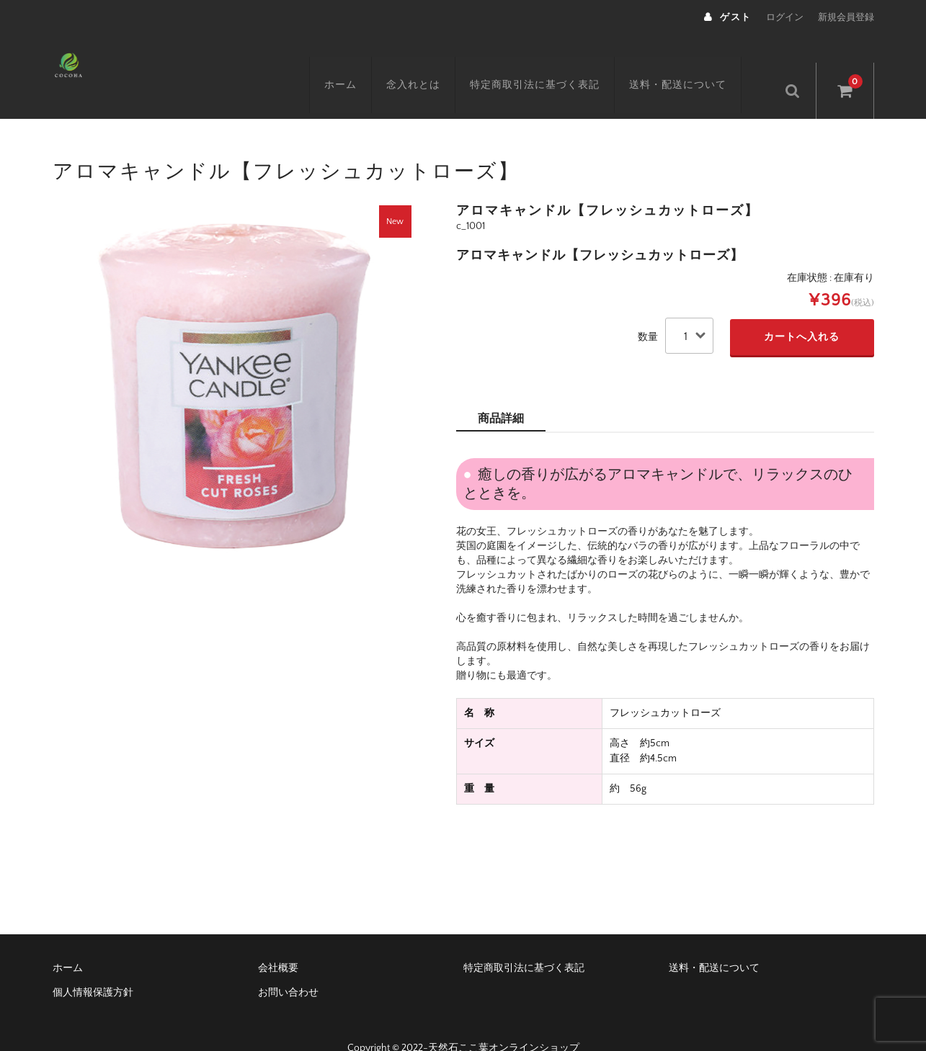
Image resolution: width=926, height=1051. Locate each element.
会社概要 (278, 941)
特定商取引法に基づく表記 (552, 62)
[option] (233, 357)
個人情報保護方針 (93, 966)
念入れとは (431, 62)
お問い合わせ (288, 966)
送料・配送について (695, 62)
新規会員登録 (846, 17)
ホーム (358, 62)
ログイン (784, 17)
